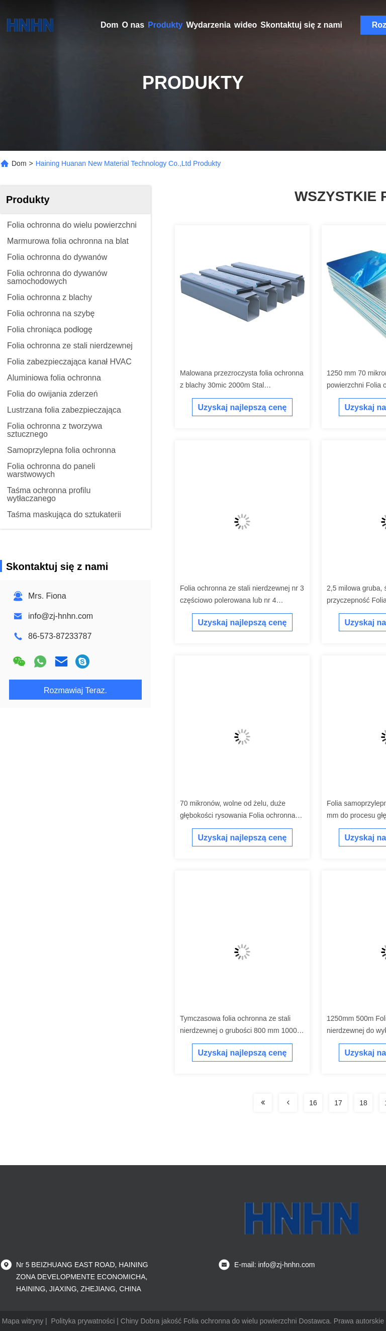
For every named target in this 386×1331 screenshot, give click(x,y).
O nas (133, 25)
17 (338, 1103)
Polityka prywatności (83, 1321)
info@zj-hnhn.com (60, 616)
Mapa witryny (22, 1321)
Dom (110, 25)
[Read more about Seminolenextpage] (263, 1103)
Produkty (165, 25)
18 (363, 1103)
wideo (245, 25)
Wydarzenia (208, 25)
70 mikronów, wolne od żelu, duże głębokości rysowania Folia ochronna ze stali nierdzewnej (238, 815)
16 (313, 1103)
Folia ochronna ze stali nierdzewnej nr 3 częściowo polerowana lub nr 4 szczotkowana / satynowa (242, 600)
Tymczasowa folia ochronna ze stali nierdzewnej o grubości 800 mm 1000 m (238, 1030)
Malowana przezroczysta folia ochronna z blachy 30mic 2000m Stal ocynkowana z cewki (242, 385)
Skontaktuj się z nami (301, 25)
